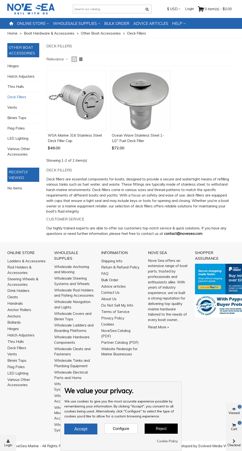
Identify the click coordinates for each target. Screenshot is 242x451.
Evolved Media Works (216, 446)
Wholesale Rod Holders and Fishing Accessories (74, 293)
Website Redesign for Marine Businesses (119, 352)
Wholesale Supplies (75, 23)
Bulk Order (117, 23)
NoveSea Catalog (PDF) (115, 333)
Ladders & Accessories (26, 261)
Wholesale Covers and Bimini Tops (72, 316)
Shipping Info (111, 261)
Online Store (31, 23)
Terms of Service (115, 311)
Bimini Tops (16, 118)
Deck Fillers (16, 97)
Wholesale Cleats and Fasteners (72, 352)
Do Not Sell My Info (117, 305)
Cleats (12, 297)
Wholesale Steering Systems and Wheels (72, 281)
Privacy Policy (112, 318)
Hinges (13, 66)
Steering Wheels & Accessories (22, 282)
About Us (109, 299)
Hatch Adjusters (21, 76)
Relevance (57, 59)
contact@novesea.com (183, 233)
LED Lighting (17, 138)
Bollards (14, 322)
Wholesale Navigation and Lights (72, 304)
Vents (12, 107)
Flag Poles (16, 128)
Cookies (107, 324)
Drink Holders (18, 290)
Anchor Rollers (19, 310)
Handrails (15, 303)
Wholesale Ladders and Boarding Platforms (74, 328)
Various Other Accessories (18, 151)
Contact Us (110, 292)
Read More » (158, 327)
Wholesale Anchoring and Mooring (71, 269)
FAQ (104, 273)
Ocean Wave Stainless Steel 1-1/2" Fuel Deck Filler (138, 138)
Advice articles (150, 23)
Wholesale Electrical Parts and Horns (71, 375)
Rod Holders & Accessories (19, 270)
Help (177, 23)
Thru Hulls (15, 86)
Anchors (14, 316)
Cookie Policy (167, 441)
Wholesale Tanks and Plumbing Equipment (72, 363)
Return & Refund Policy (120, 267)
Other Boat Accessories (22, 50)
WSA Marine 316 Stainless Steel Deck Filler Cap (75, 138)
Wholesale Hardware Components (72, 340)
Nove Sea (157, 252)
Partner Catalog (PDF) (120, 342)
